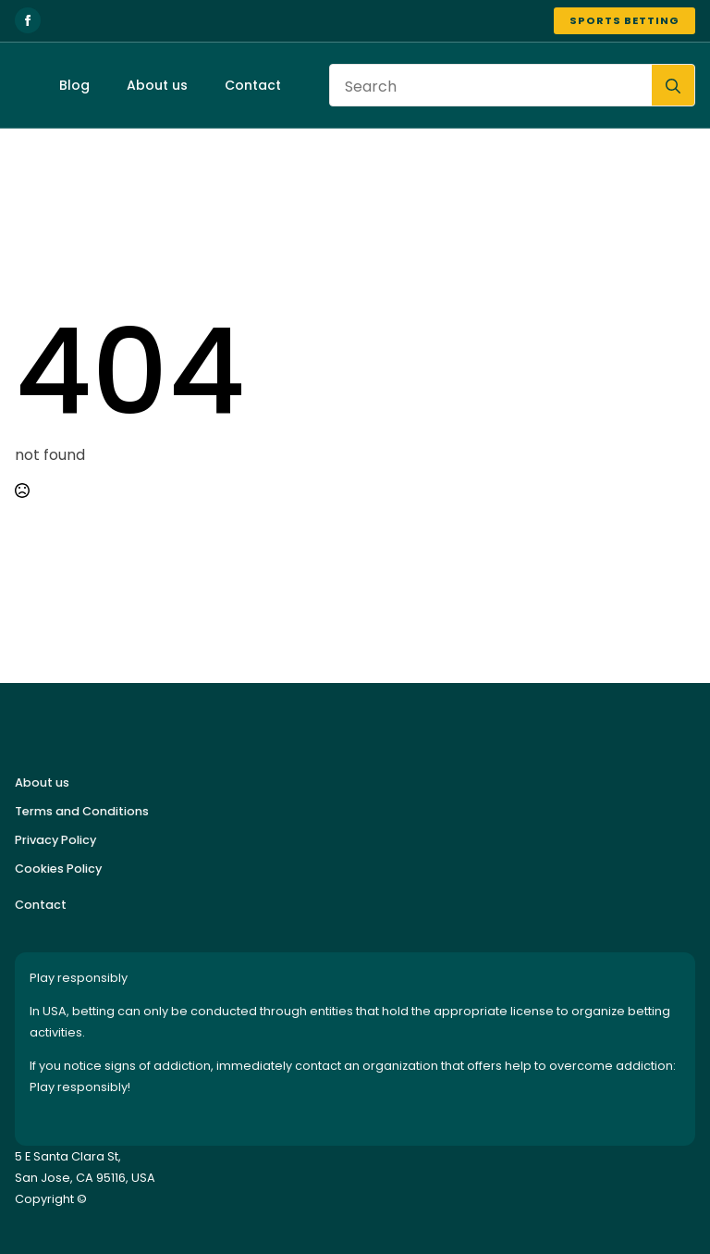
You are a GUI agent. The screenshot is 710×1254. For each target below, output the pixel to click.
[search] (673, 86)
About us (157, 85)
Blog (74, 85)
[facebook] (28, 20)
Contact (253, 85)
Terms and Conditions (82, 811)
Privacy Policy (55, 840)
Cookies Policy (58, 868)
